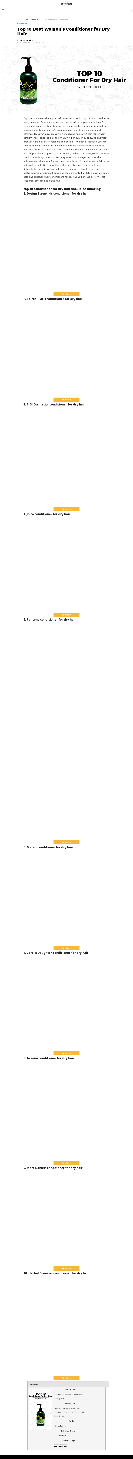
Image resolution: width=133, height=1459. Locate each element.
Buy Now (66, 294)
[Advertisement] (66, 755)
